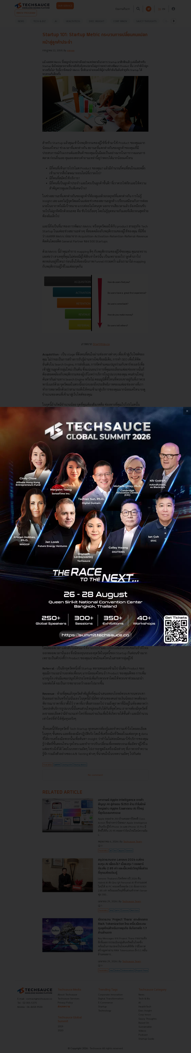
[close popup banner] (187, 411)
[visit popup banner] (95, 526)
